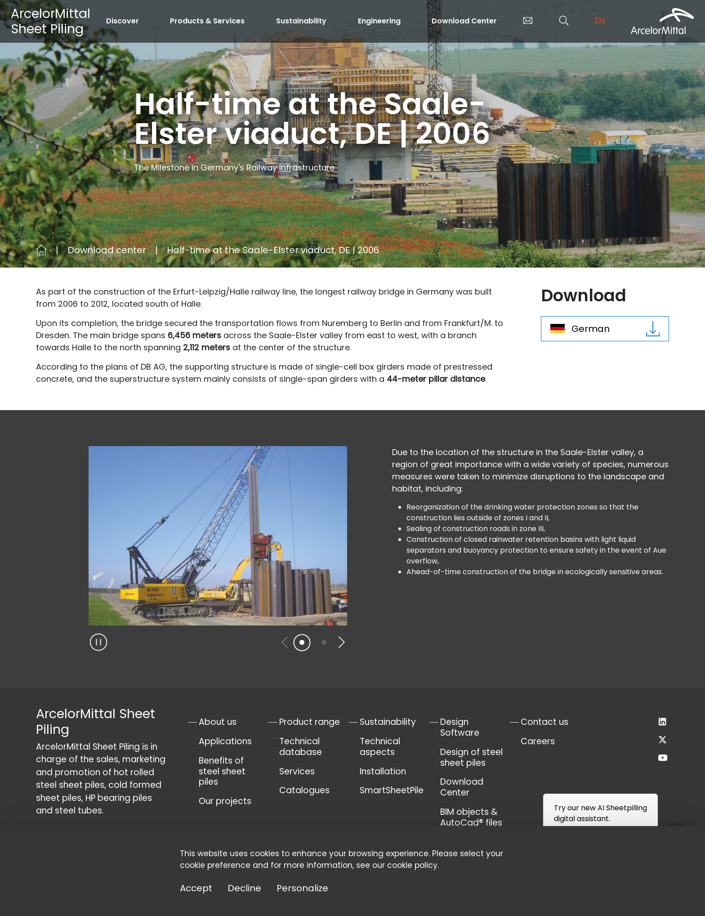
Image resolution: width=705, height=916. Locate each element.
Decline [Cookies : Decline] (244, 888)
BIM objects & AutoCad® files (471, 817)
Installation (383, 771)
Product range (309, 722)
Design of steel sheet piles (471, 757)
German (605, 328)
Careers (538, 741)
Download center (106, 250)
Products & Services (207, 21)
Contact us (544, 722)
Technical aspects (380, 746)
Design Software (459, 727)
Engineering (379, 21)
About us (217, 722)
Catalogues (304, 790)
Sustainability (301, 21)
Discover (122, 21)
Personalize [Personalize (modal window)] (302, 888)
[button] (341, 642)
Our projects (225, 801)
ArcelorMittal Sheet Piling (50, 21)
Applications (225, 741)
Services (297, 771)
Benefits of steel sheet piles (222, 771)
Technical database (300, 746)
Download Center (464, 21)
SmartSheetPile (392, 790)
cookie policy (412, 865)
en (600, 21)
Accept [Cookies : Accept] (196, 888)
